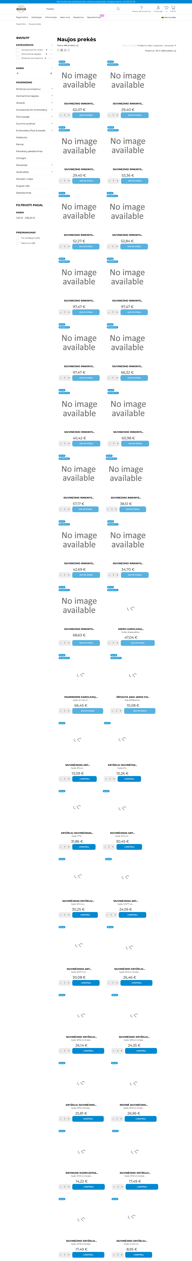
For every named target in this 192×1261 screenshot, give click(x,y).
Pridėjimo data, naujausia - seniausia (156, 45)
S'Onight (21, 158)
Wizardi (20, 103)
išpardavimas (23, 192)
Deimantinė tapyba (27, 96)
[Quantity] (64, 118)
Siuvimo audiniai (25, 123)
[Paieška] (118, 9)
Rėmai (20, 144)
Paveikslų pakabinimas (29, 151)
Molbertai (21, 137)
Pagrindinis (22, 17)
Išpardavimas (95, 16)
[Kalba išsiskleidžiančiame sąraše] (168, 17)
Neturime (28, 243)
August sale (23, 186)
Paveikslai (21, 165)
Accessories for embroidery (31, 109)
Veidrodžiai (22, 172)
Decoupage (23, 116)
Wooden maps (24, 179)
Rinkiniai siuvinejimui (28, 89)
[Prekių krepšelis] (173, 8)
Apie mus (65, 17)
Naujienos (78, 17)
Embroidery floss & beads (30, 130)
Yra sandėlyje (30, 238)
